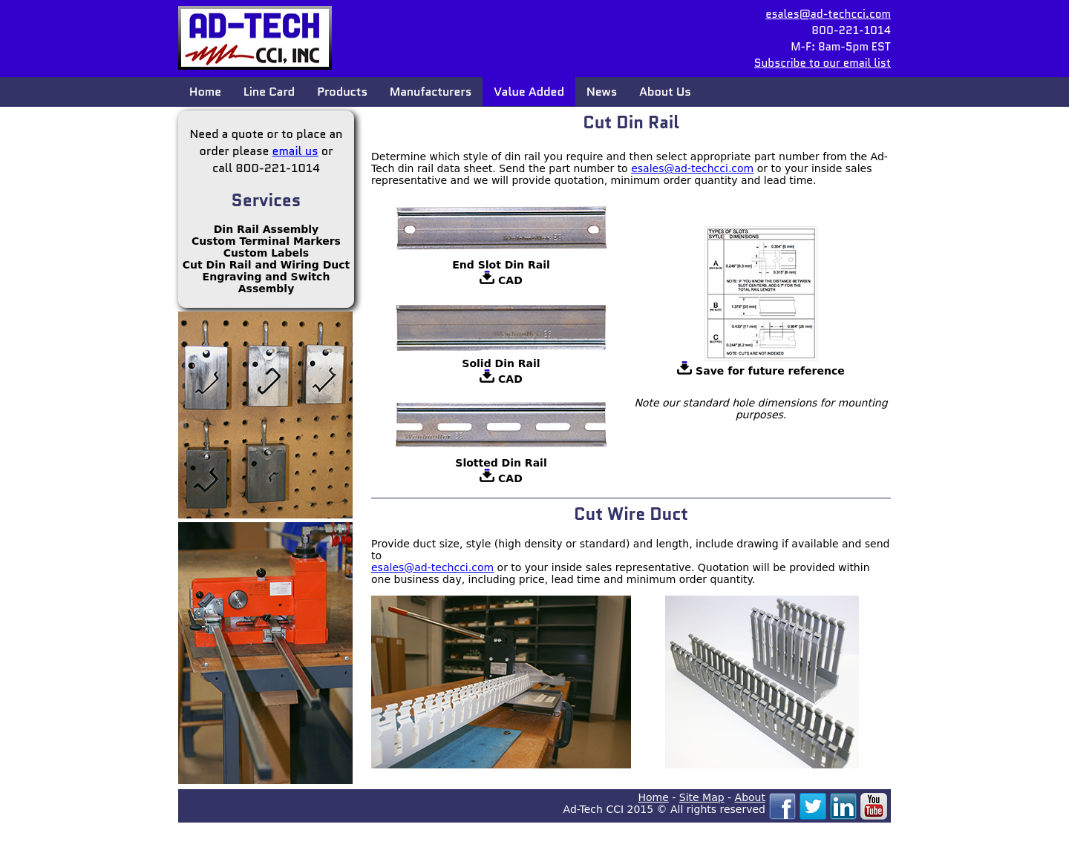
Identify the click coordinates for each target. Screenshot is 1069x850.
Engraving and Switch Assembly (266, 282)
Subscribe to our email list (822, 63)
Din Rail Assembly (266, 229)
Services (266, 200)
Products (342, 91)
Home (205, 91)
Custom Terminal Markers (266, 241)
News (601, 91)
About (750, 797)
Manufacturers (430, 91)
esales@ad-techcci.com (828, 14)
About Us (664, 91)
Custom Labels (266, 253)
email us (295, 150)
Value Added (529, 91)
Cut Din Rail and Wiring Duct (266, 265)
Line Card (269, 91)
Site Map (702, 797)
